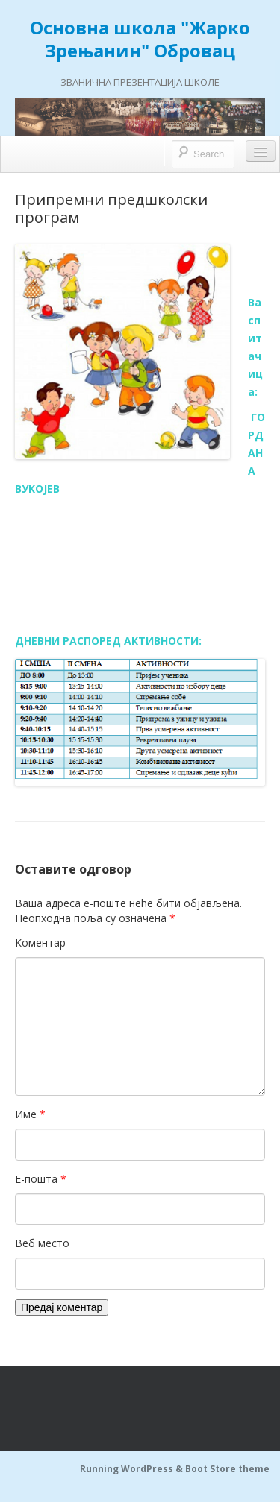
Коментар (40, 942)
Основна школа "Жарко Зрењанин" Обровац (140, 39)
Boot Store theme (227, 1468)
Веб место (42, 1243)
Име (30, 1114)
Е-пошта (40, 1179)
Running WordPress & (132, 1468)
